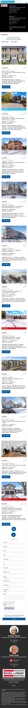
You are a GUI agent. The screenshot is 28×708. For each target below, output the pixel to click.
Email (10, 13)
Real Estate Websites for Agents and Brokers (19, 705)
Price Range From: (6, 580)
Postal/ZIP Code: (6, 572)
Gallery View (5, 41)
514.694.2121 (14, 22)
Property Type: (5, 589)
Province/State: (6, 567)
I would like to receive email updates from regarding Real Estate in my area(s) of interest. (14, 617)
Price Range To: (6, 585)
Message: (5, 593)
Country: (4, 576)
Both (13, 602)
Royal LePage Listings (13, 39)
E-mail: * (4, 550)
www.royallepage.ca (5, 690)
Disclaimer (17, 690)
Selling (10, 602)
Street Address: (6, 559)
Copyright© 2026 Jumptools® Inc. (6, 705)
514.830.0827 (13, 10)
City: (4, 563)
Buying (5, 602)
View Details (6, 86)
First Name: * (5, 542)
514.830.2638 (13, 21)
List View (14, 41)
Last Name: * (5, 546)
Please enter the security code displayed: (8, 605)
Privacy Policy (12, 690)
